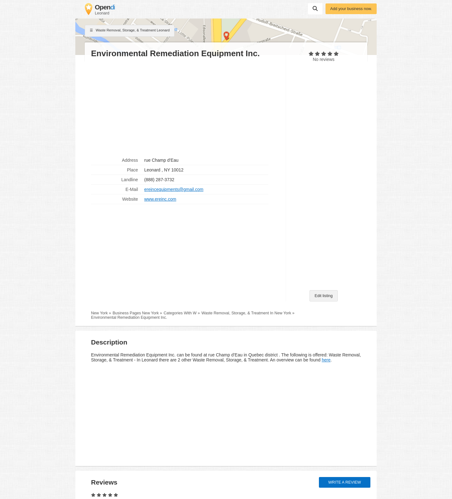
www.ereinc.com (160, 199)
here (326, 359)
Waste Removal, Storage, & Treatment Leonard (130, 30)
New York (99, 313)
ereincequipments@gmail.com (174, 189)
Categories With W (180, 313)
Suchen (315, 8)
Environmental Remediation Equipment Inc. (129, 317)
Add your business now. (351, 9)
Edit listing (323, 296)
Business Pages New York (136, 313)
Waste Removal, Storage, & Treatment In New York (246, 313)
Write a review (344, 482)
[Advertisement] (185, 107)
